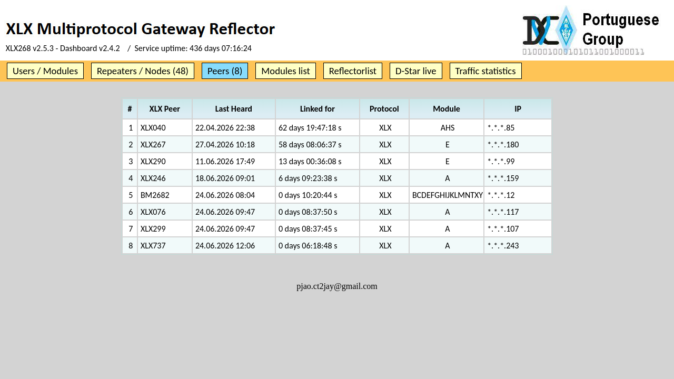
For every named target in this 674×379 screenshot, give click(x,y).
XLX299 (153, 229)
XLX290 (153, 161)
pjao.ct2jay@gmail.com (336, 286)
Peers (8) (224, 71)
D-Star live (416, 71)
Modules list (285, 71)
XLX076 (153, 212)
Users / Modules (45, 71)
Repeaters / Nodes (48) (143, 71)
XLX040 (153, 128)
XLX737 (153, 246)
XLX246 (153, 178)
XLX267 (153, 144)
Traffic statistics (485, 71)
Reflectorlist (352, 71)
